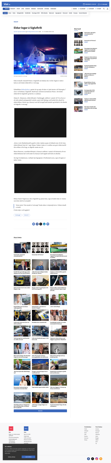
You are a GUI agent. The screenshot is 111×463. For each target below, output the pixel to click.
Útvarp (85, 440)
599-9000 (13, 442)
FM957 (97, 440)
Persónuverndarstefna (14, 437)
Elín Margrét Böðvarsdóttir (32, 31)
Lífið (85, 434)
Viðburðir (97, 434)
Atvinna (97, 432)
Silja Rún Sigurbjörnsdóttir (19, 31)
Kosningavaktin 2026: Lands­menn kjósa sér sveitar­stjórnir (89, 92)
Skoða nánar (7, 453)
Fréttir (85, 429)
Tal (96, 443)
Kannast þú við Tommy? (37, 254)
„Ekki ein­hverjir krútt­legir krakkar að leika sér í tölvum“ (90, 75)
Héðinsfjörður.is (25, 89)
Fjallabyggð (17, 215)
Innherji (97, 429)
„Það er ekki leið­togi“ (55, 306)
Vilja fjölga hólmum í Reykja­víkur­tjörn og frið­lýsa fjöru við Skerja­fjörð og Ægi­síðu (22, 406)
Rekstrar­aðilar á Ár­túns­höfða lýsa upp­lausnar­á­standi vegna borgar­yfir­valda (58, 289)
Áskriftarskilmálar (28, 441)
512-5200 (28, 434)
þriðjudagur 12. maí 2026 (90, 4)
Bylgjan (97, 438)
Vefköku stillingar (11, 456)
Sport (85, 432)
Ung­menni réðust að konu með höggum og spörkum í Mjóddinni (90, 59)
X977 (96, 441)
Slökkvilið (26, 215)
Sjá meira (40, 410)
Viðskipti (86, 430)
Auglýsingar (26, 436)
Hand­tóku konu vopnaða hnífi (39, 322)
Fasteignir (97, 430)
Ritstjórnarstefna (27, 439)
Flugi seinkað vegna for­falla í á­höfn (40, 387)
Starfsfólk (26, 443)
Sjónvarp (86, 438)
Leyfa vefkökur (28, 456)
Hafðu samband (27, 438)
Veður (96, 436)
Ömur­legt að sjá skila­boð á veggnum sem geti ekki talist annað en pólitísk (58, 256)
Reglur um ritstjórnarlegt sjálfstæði (14, 435)
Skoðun (86, 436)
